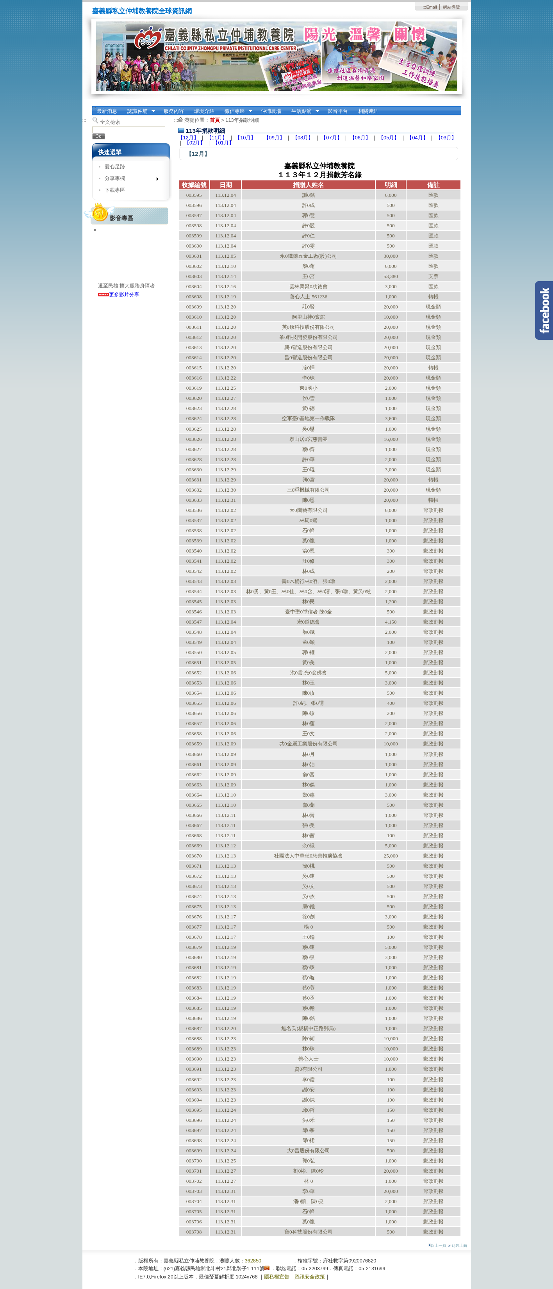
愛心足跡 (115, 166)
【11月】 (217, 138)
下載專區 (115, 190)
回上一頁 (437, 1245)
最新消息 (107, 111)
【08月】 (303, 138)
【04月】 (417, 138)
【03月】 (446, 138)
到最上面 (457, 1245)
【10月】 (245, 138)
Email (431, 7)
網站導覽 (451, 7)
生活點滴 (302, 111)
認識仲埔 (138, 111)
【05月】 (388, 138)
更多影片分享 (118, 295)
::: (424, 7)
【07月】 (331, 138)
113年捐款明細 (242, 120)
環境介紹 (204, 111)
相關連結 (368, 111)
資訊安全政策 (309, 1277)
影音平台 (338, 111)
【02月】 (194, 143)
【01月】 (223, 143)
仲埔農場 (271, 111)
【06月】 (360, 138)
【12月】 (188, 138)
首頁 (215, 120)
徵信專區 (235, 111)
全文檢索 (110, 122)
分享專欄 (129, 179)
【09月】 (274, 138)
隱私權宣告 (276, 1277)
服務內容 (174, 111)
